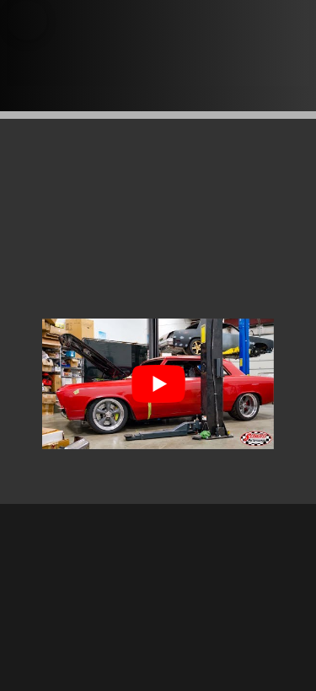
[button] (27, 20)
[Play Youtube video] (158, 384)
